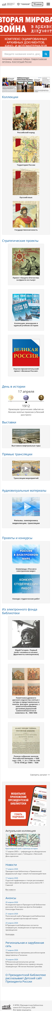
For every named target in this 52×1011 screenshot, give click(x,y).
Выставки (9, 422)
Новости (11, 865)
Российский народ (26, 132)
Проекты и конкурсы (17, 538)
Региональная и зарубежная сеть (25, 944)
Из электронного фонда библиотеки (19, 611)
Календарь (10, 934)
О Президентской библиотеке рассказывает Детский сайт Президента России (26, 978)
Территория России (26, 165)
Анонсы (11, 898)
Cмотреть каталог (38, 774)
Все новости (11, 889)
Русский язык (26, 197)
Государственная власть (26, 230)
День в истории (13, 386)
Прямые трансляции (17, 454)
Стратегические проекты (20, 241)
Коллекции (10, 97)
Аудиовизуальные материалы (24, 490)
